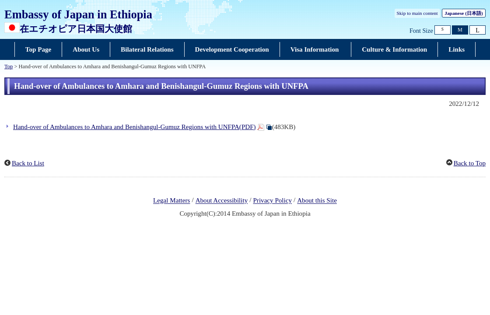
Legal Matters (171, 200)
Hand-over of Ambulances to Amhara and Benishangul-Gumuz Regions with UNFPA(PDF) (134, 126)
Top (8, 66)
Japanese (463, 13)
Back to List (28, 163)
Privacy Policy (272, 200)
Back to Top (470, 163)
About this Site (317, 200)
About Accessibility (222, 200)
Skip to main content (417, 13)
